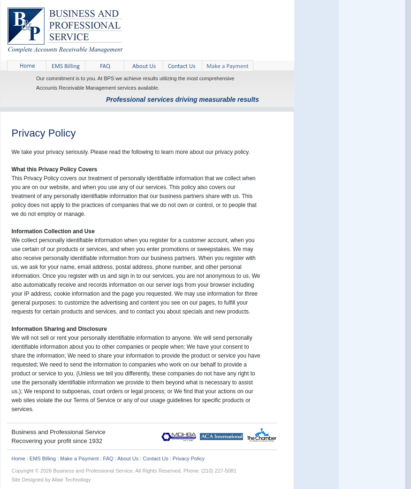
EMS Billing (43, 458)
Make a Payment (79, 458)
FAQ (108, 458)
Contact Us (155, 458)
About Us (127, 458)
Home (18, 458)
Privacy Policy (189, 458)
